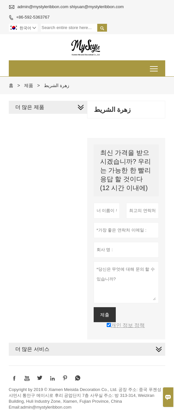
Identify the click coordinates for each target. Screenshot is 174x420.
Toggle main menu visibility (154, 66)
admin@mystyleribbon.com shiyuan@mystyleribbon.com (70, 6)
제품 (28, 85)
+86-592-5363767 (32, 17)
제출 (104, 314)
